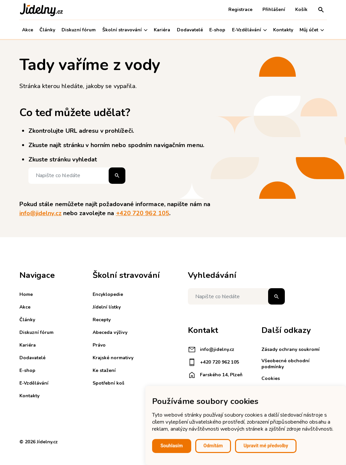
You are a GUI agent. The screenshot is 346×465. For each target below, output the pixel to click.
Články (47, 30)
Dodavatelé (190, 30)
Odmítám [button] (213, 445)
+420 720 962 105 (142, 213)
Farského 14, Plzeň (215, 375)
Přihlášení (273, 9)
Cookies (270, 378)
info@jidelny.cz (40, 213)
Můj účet (312, 30)
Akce (27, 30)
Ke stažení (104, 370)
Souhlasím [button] (171, 445)
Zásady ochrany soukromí (290, 349)
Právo (99, 345)
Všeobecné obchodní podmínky (285, 364)
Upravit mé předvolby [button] (265, 445)
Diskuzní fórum (79, 30)
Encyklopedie (108, 294)
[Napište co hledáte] (76, 175)
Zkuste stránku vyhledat (62, 159)
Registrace (240, 9)
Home (26, 294)
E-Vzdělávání (249, 30)
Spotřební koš (108, 383)
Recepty (102, 320)
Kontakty (283, 30)
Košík (301, 9)
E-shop (217, 30)
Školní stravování (124, 30)
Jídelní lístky (107, 307)
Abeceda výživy (110, 332)
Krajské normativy (113, 358)
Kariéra (162, 30)
